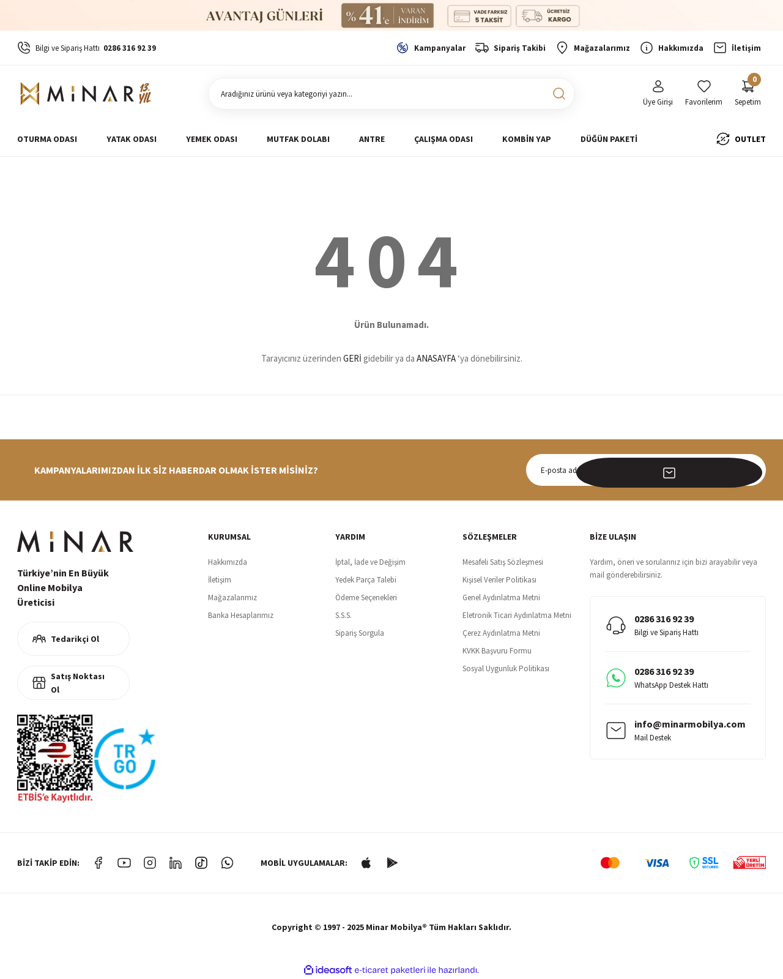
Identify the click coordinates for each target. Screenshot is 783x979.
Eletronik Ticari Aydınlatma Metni (516, 615)
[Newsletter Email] (646, 470)
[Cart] (748, 94)
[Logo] (87, 93)
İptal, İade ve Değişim (370, 562)
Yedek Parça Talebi (365, 580)
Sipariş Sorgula (359, 633)
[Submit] (750, 470)
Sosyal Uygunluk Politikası (505, 668)
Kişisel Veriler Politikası (499, 580)
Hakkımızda (227, 562)
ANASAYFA (436, 358)
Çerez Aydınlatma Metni (501, 633)
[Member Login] (658, 94)
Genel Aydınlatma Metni (501, 597)
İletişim (219, 580)
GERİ (352, 358)
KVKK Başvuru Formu (497, 651)
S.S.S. (343, 615)
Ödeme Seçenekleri (366, 597)
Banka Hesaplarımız (240, 615)
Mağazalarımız (232, 597)
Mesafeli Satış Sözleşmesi (502, 562)
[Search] (391, 94)
